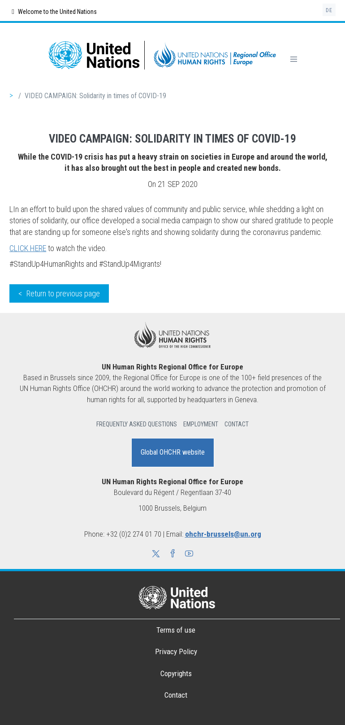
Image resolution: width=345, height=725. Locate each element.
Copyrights (176, 673)
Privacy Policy (176, 651)
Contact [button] (236, 424)
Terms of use (175, 629)
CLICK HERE (27, 248)
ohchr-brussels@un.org (223, 534)
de (329, 10)
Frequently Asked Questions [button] (136, 424)
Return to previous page (63, 293)
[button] (156, 554)
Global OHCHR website (173, 452)
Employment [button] (200, 424)
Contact (175, 694)
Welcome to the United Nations (54, 11)
